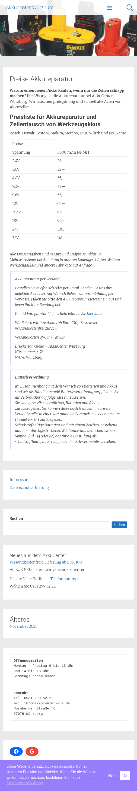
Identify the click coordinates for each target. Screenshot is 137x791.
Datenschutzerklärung (29, 487)
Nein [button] (111, 775)
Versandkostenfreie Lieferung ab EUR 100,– (47, 562)
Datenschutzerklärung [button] (25, 783)
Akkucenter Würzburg (30, 7)
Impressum (20, 479)
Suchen (16, 518)
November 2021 (23, 626)
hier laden (95, 313)
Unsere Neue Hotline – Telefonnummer (44, 578)
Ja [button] (125, 775)
